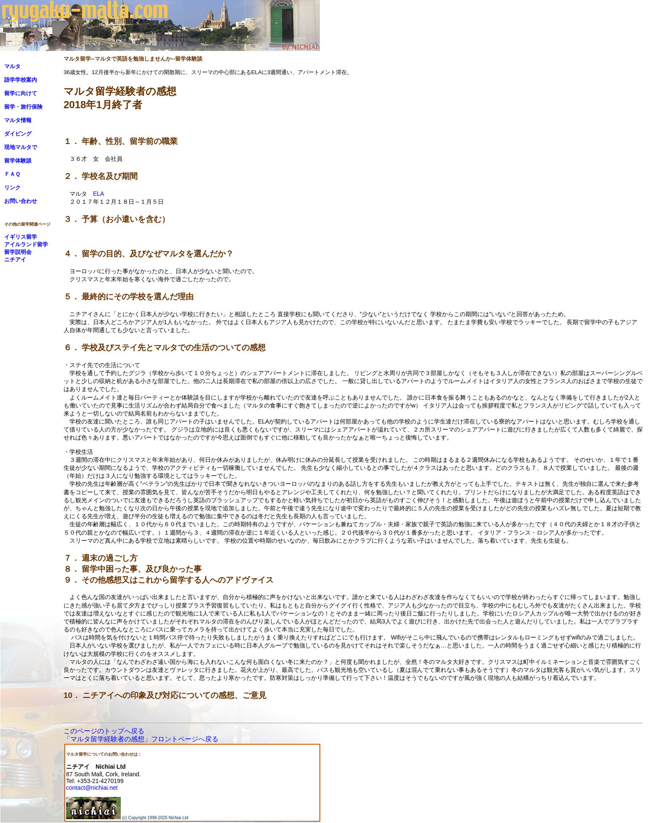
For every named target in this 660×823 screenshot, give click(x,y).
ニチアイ (15, 259)
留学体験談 (18, 160)
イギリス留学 (20, 237)
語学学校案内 (20, 80)
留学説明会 (18, 252)
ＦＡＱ (12, 174)
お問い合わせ (20, 201)
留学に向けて (20, 93)
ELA (98, 193)
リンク (12, 187)
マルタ (12, 66)
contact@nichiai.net (91, 787)
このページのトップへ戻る (104, 731)
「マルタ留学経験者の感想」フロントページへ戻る (141, 739)
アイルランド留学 (26, 244)
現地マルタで (20, 147)
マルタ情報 (18, 120)
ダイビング (18, 134)
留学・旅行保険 (23, 107)
